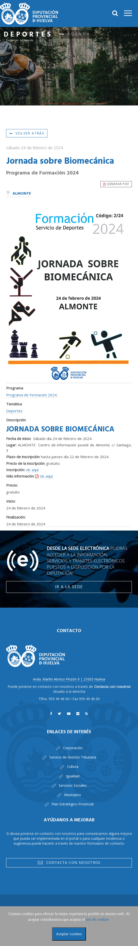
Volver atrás (26, 133)
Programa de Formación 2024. (31, 394)
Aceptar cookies (69, 934)
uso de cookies (97, 919)
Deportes (12, 40)
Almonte (18, 193)
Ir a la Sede (69, 586)
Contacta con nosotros (69, 863)
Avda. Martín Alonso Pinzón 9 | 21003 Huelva (69, 679)
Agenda (28, 40)
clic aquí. (32, 469)
